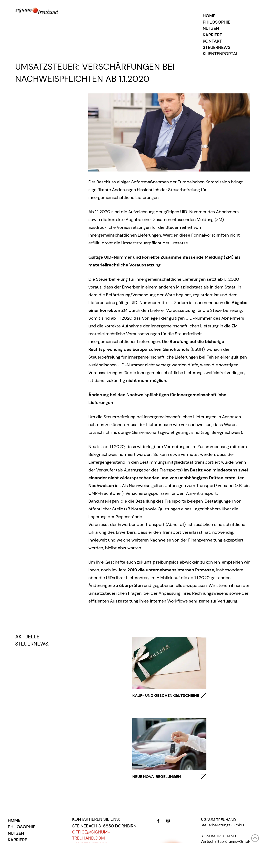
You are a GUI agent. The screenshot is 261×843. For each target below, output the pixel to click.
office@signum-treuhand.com (91, 835)
